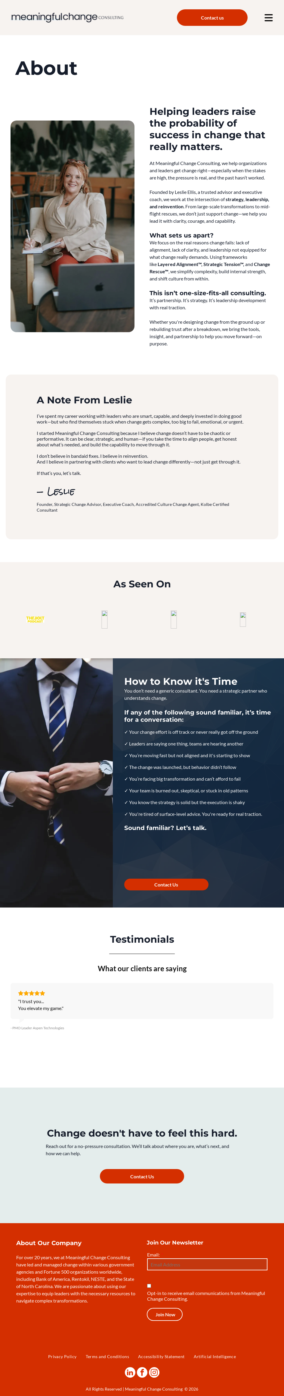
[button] (10, 1020)
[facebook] (142, 1373)
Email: (153, 1254)
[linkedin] (130, 1373)
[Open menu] (268, 17)
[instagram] (154, 1373)
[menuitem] (62, 1356)
